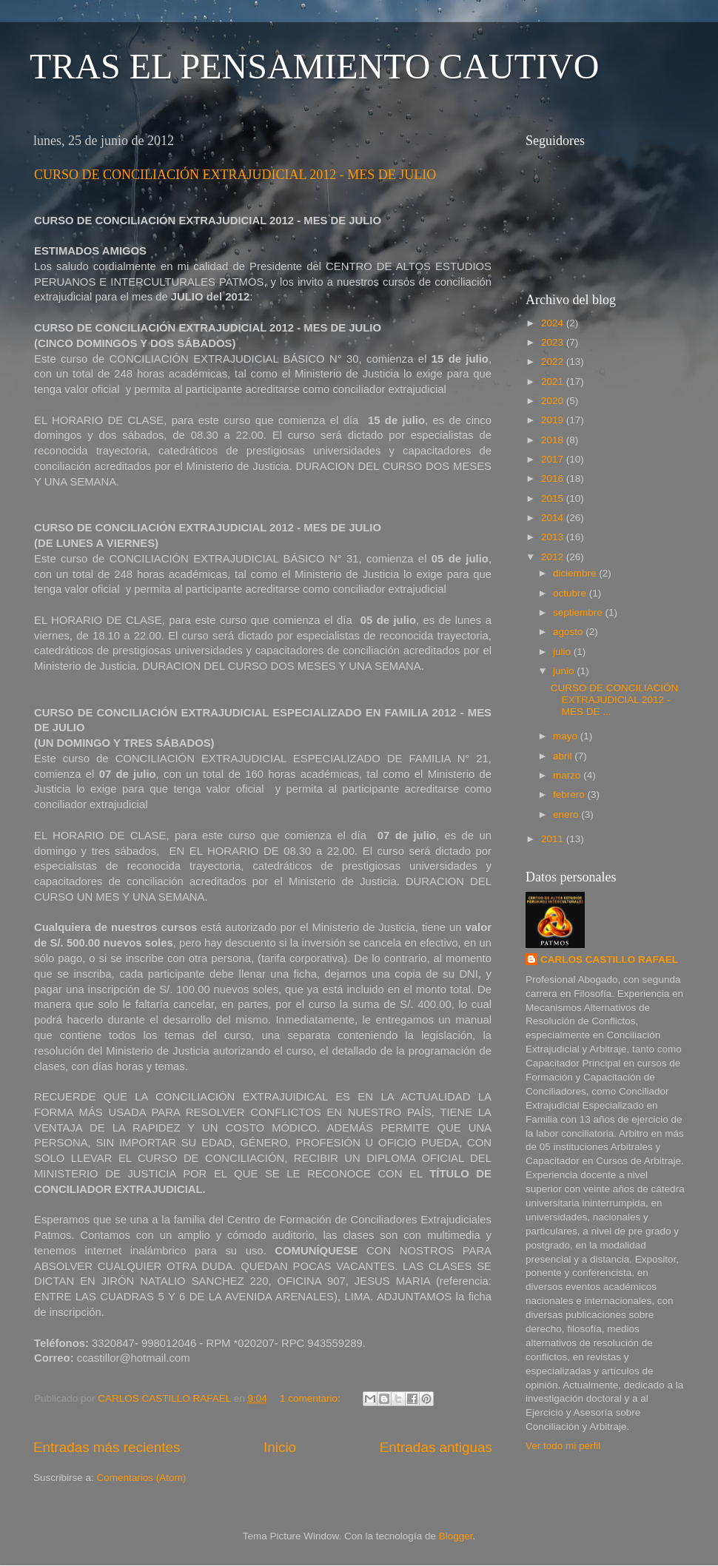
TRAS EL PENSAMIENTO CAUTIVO (314, 66)
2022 (553, 361)
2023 (553, 342)
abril (563, 756)
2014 (553, 517)
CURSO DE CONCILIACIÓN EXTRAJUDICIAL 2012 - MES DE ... (615, 699)
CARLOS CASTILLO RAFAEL (609, 959)
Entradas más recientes (106, 1447)
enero (567, 814)
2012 (553, 556)
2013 (553, 536)
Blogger (456, 1536)
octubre (571, 593)
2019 (553, 420)
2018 (553, 440)
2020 (553, 400)
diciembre (576, 573)
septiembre (579, 612)
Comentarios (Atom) (142, 1477)
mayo (566, 736)
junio (565, 670)
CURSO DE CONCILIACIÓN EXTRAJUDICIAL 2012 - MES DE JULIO (235, 174)
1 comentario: (311, 1398)
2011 (553, 838)
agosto (569, 631)
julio (563, 651)
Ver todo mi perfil (563, 1445)
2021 (553, 381)
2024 (553, 323)
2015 (553, 498)
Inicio (280, 1447)
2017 (553, 459)
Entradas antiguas (436, 1447)
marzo (568, 775)
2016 (553, 478)
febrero (570, 794)
